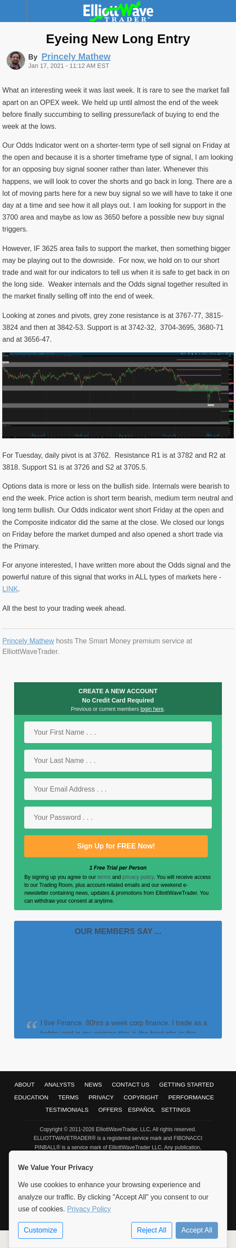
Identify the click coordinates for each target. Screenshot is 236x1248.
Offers (110, 1109)
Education (31, 1097)
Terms (68, 1097)
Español (141, 1109)
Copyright (141, 1097)
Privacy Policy (89, 1209)
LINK (10, 589)
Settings (176, 1109)
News (93, 1084)
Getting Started (186, 1084)
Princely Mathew (28, 641)
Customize (40, 1230)
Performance (191, 1097)
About (25, 1084)
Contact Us (130, 1084)
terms (104, 877)
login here (152, 709)
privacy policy (138, 877)
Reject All (151, 1230)
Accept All (196, 1230)
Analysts (59, 1084)
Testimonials (66, 1109)
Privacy (101, 1097)
